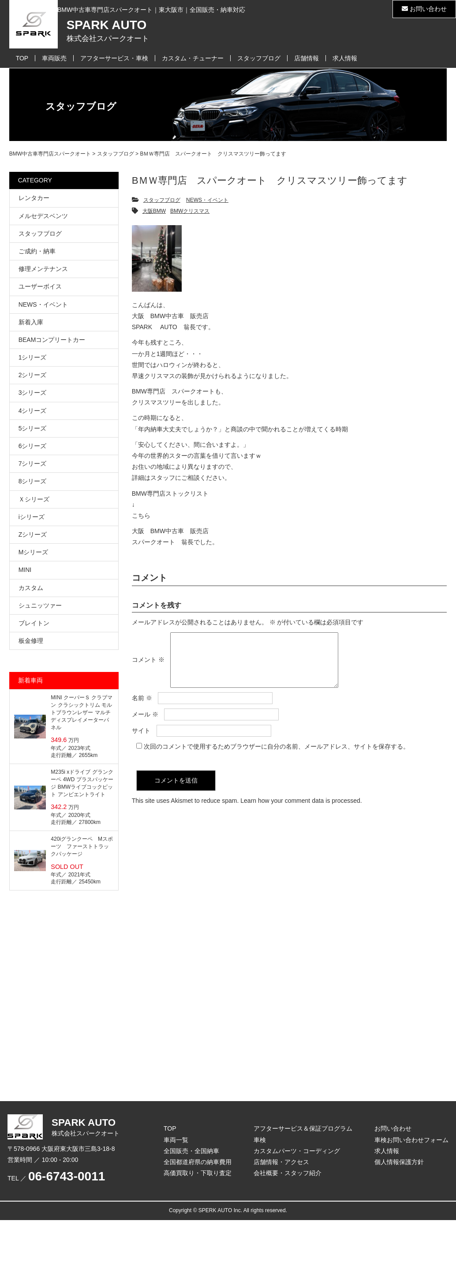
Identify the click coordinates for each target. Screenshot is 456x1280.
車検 (260, 1139)
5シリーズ (33, 428)
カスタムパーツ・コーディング (297, 1150)
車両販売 (54, 58)
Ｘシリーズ (34, 499)
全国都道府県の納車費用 (198, 1161)
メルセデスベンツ (43, 215)
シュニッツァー (40, 605)
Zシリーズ (33, 534)
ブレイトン (34, 623)
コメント (148, 664)
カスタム (31, 587)
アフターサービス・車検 (114, 58)
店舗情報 (306, 58)
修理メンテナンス (43, 268)
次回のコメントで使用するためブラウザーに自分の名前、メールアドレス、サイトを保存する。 (276, 757)
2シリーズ (33, 374)
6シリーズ (33, 445)
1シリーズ (33, 357)
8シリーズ (33, 481)
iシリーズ (32, 516)
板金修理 (31, 640)
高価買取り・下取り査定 (198, 1172)
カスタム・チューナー (193, 58)
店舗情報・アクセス (281, 1161)
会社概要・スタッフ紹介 (287, 1172)
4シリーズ (33, 410)
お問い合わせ (424, 8)
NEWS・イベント (207, 200)
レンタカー (34, 197)
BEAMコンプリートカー (52, 339)
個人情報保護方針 (399, 1161)
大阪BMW (154, 211)
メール (145, 724)
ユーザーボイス (40, 286)
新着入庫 (31, 322)
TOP (22, 58)
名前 (142, 708)
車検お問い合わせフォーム (411, 1139)
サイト (141, 741)
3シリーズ (33, 392)
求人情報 (345, 58)
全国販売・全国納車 (191, 1150)
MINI (25, 569)
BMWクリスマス (189, 211)
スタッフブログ (258, 58)
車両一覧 (176, 1139)
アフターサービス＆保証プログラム (303, 1128)
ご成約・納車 (37, 251)
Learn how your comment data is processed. (301, 811)
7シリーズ (33, 463)
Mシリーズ (34, 552)
